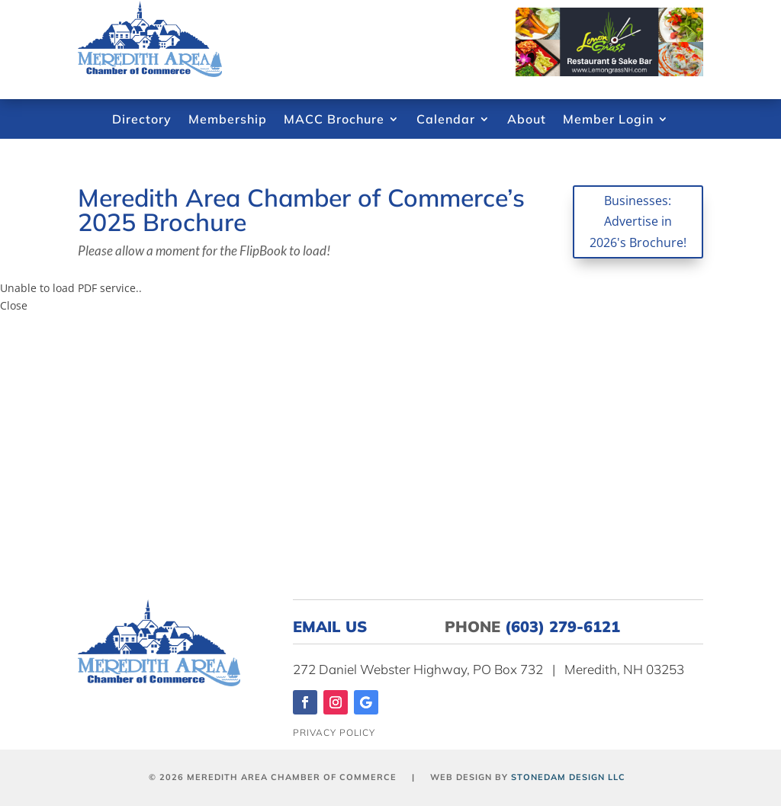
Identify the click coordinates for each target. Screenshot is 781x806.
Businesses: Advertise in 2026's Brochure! (638, 221)
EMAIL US (339, 626)
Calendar (445, 120)
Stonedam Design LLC (568, 777)
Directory (142, 120)
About (526, 120)
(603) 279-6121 (562, 626)
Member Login (608, 120)
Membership (227, 120)
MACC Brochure (334, 120)
